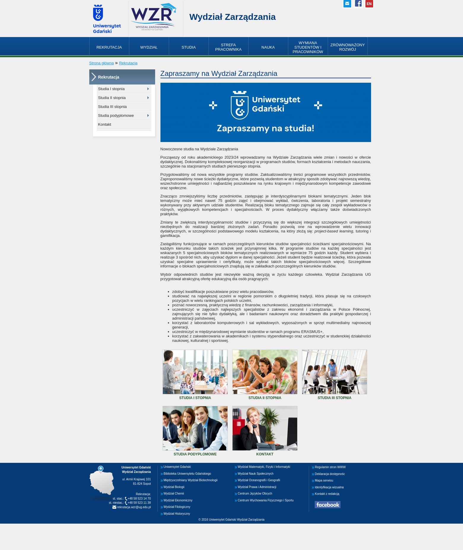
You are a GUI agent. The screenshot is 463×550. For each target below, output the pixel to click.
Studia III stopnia (112, 106)
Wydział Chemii (174, 493)
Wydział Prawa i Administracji (257, 487)
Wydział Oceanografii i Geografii (259, 480)
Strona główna (101, 63)
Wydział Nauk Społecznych (256, 473)
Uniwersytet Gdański (177, 466)
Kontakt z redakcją (327, 493)
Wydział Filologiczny (177, 506)
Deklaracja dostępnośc (330, 474)
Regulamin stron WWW (330, 467)
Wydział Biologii (174, 487)
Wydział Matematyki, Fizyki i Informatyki (264, 466)
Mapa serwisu (324, 480)
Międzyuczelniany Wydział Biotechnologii (191, 480)
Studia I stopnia (111, 89)
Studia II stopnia (112, 97)
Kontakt (104, 124)
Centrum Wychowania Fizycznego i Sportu (266, 500)
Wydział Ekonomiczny (178, 500)
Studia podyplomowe (116, 115)
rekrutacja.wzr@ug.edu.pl (133, 507)
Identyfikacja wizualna (329, 487)
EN (369, 4)
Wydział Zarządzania (233, 17)
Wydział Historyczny (177, 513)
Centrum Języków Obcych (255, 493)
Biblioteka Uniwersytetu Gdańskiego (187, 473)
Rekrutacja (128, 63)
